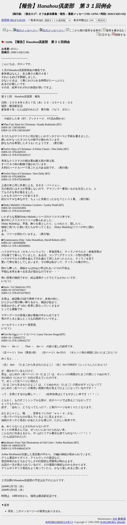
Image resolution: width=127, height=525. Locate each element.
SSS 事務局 (119, 518)
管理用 (5, 20)
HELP (13, 20)
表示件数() (80, 20)
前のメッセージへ (25, 30)
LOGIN (21, 20)
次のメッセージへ (51, 30)
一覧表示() (35, 20)
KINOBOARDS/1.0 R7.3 (59, 522)
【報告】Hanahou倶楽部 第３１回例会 (35, 42)
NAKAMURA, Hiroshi (112, 522)
